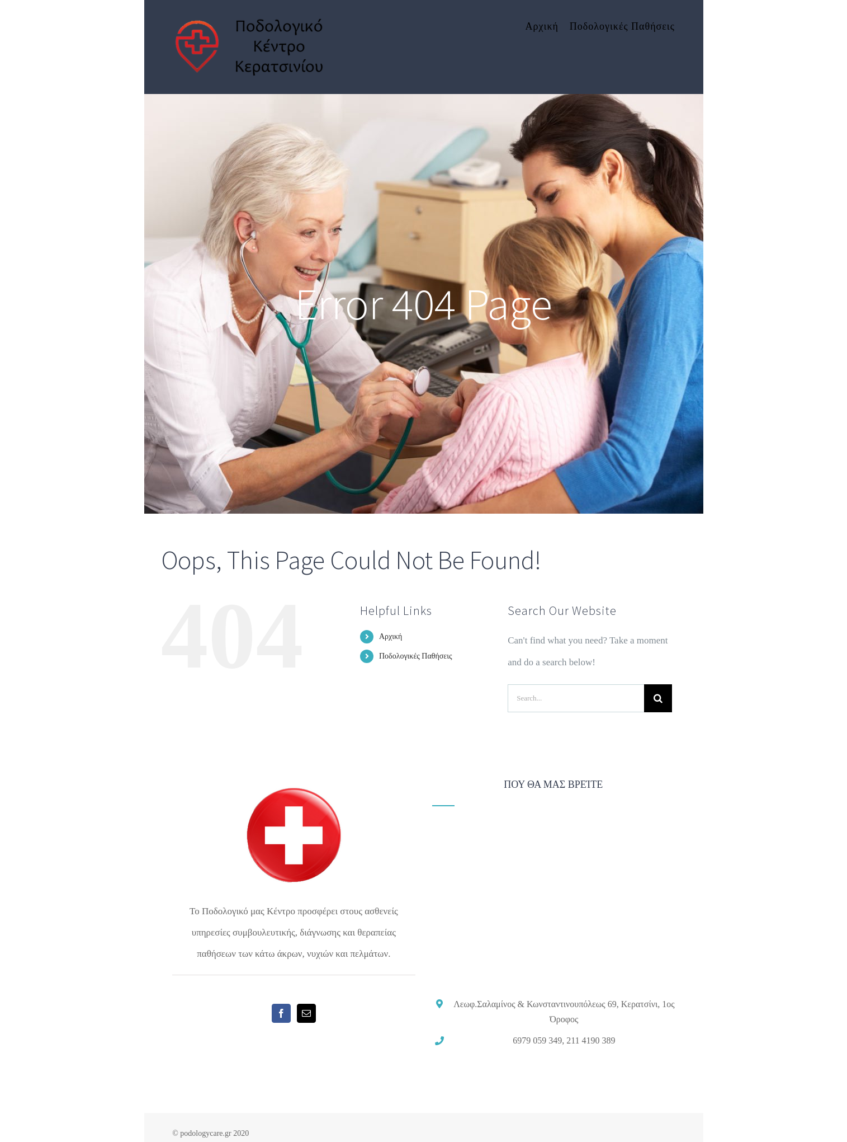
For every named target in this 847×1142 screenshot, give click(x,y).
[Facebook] (281, 1013)
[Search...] (575, 698)
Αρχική (390, 636)
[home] (293, 789)
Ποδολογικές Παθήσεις (415, 656)
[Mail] (306, 1013)
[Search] (658, 698)
